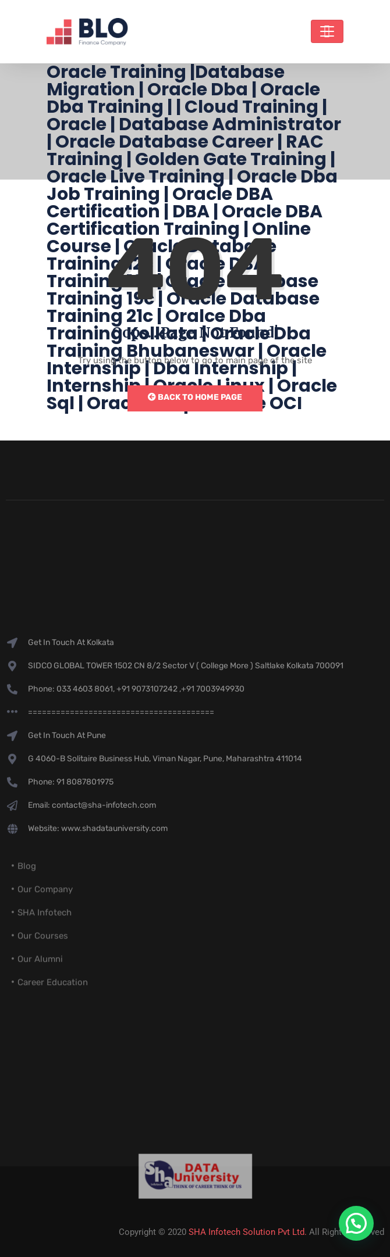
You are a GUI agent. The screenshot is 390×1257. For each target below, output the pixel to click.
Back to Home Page (195, 397)
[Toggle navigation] (327, 31)
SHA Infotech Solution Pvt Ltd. (248, 1232)
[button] (356, 1223)
